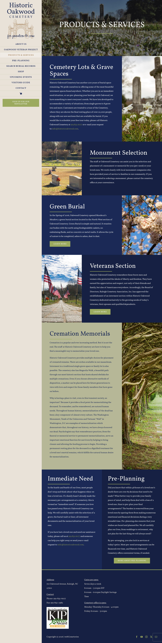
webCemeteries (71, 636)
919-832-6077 (59, 598)
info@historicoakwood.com (65, 128)
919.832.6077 (76, 124)
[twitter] (151, 637)
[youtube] (141, 637)
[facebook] (137, 637)
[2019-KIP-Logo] (58, 608)
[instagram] (146, 637)
